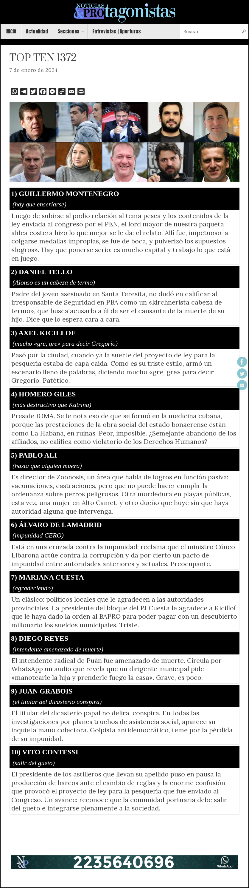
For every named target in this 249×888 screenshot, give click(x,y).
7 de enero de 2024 (34, 70)
